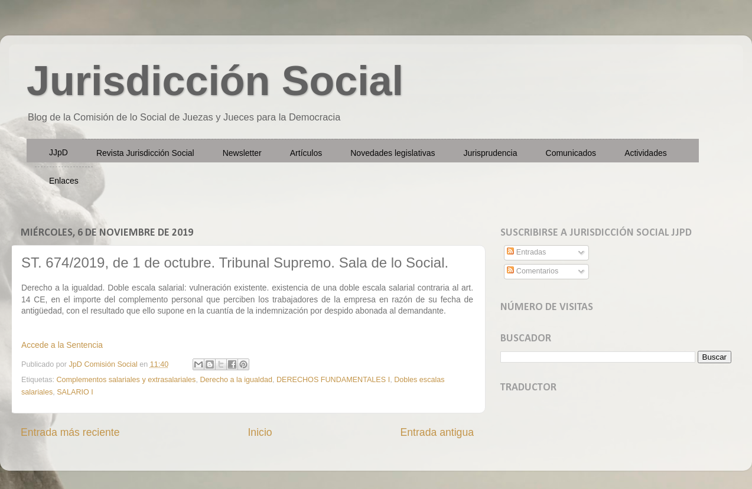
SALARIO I (75, 392)
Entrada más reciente (70, 432)
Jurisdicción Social (215, 81)
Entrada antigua (437, 432)
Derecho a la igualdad (236, 380)
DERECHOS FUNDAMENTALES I (333, 380)
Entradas (526, 252)
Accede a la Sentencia (62, 345)
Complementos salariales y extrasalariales (126, 380)
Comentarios (532, 271)
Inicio (260, 432)
